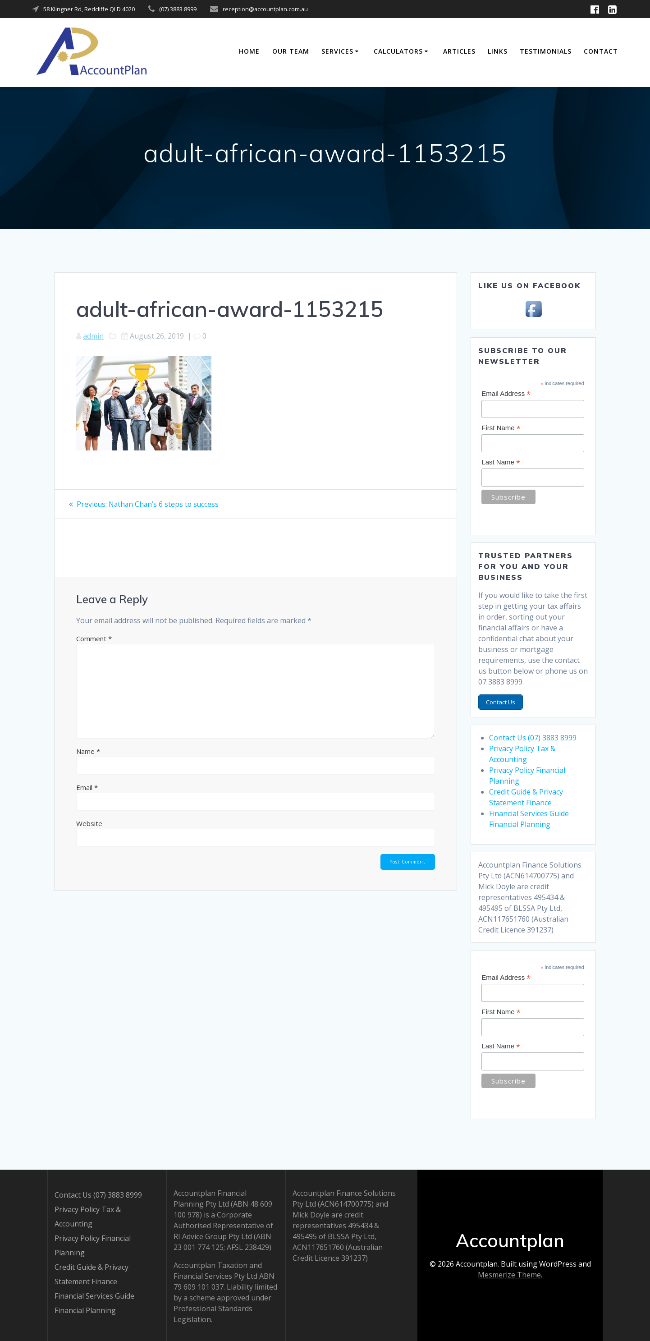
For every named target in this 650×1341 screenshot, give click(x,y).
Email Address (506, 394)
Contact (601, 51)
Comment (94, 638)
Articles (459, 51)
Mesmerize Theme (509, 1273)
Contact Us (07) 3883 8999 (533, 736)
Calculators (398, 51)
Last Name (500, 462)
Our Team (290, 51)
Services (337, 51)
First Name (500, 428)
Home (249, 51)
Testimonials (546, 51)
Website (89, 823)
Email (87, 787)
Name (88, 751)
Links (498, 51)
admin (93, 336)
